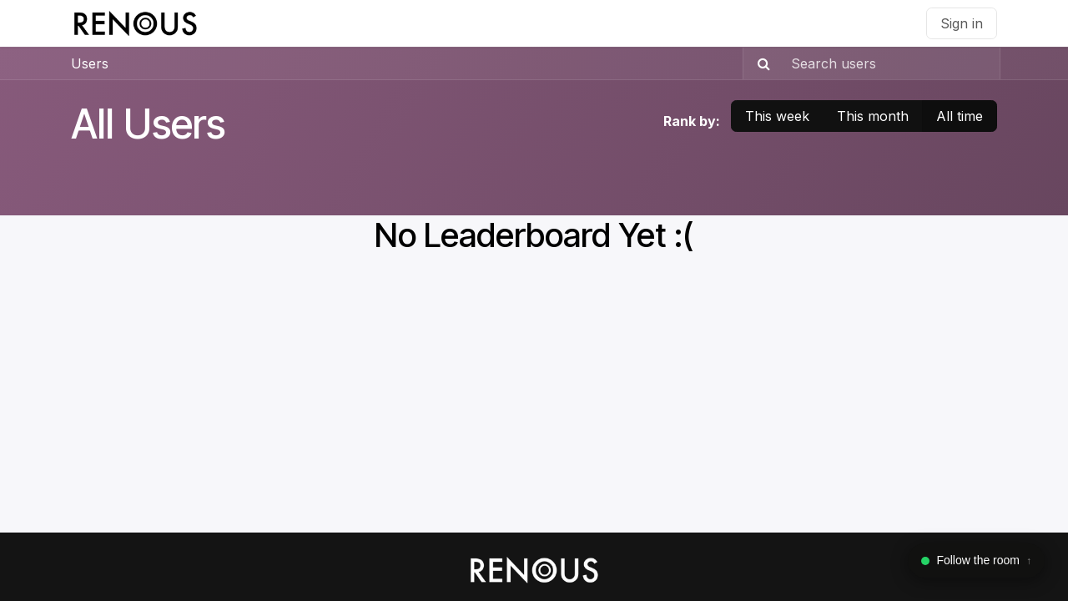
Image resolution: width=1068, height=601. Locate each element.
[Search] (758, 63)
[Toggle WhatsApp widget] (976, 560)
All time (959, 116)
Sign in (961, 23)
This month (873, 116)
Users (89, 63)
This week (777, 116)
